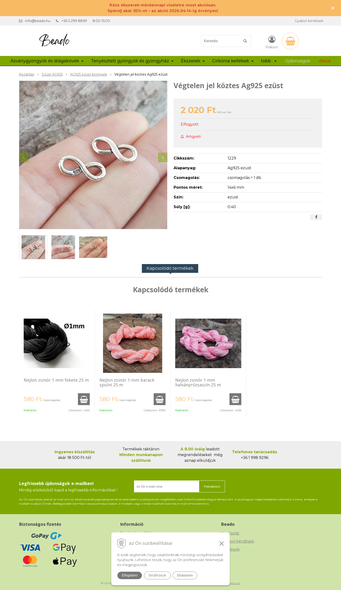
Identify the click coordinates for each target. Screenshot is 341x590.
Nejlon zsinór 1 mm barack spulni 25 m (126, 382)
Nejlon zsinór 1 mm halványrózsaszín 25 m (198, 382)
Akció (325, 61)
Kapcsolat (230, 533)
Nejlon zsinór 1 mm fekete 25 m (56, 380)
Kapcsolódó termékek (170, 268)
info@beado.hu (37, 21)
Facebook (230, 549)
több (268, 61)
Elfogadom (130, 575)
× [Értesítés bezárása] (333, 8)
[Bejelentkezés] (271, 42)
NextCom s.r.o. (230, 583)
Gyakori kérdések (309, 21)
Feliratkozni (212, 486)
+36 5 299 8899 (74, 21)
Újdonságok (297, 61)
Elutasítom (185, 575)
